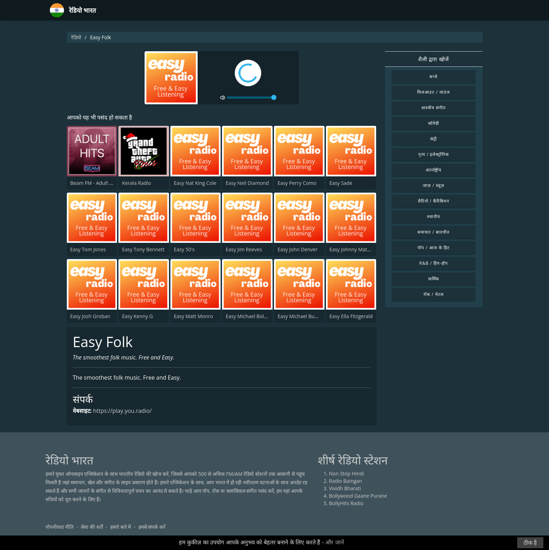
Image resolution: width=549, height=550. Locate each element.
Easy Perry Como (297, 183)
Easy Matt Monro (193, 316)
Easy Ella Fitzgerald (351, 316)
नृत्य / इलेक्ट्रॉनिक (433, 154)
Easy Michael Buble (300, 316)
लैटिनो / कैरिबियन (433, 201)
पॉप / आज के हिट (433, 248)
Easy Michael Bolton (248, 316)
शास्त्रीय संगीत (433, 108)
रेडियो (76, 37)
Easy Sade (340, 183)
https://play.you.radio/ (122, 411)
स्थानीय (433, 216)
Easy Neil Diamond (247, 183)
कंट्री (433, 139)
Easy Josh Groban (90, 316)
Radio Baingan (345, 481)
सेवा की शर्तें (92, 526)
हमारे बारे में (120, 526)
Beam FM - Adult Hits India (101, 183)
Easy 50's (184, 249)
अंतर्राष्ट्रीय (434, 170)
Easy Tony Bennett (143, 249)
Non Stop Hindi (346, 473)
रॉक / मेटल (433, 294)
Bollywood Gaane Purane (358, 495)
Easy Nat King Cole (195, 183)
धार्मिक (433, 279)
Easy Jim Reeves (244, 249)
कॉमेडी (433, 123)
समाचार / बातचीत (433, 232)
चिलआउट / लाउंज (433, 92)
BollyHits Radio (346, 503)
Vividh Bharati (345, 488)
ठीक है (530, 543)
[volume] (251, 97)
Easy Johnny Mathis (351, 249)
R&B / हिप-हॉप (433, 263)
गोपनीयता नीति (60, 526)
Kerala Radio (136, 183)
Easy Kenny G (137, 316)
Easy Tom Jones (88, 249)
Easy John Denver (297, 249)
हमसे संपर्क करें (152, 526)
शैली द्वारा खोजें (433, 59)
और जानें (334, 542)
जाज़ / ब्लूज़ (433, 185)
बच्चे (434, 77)
